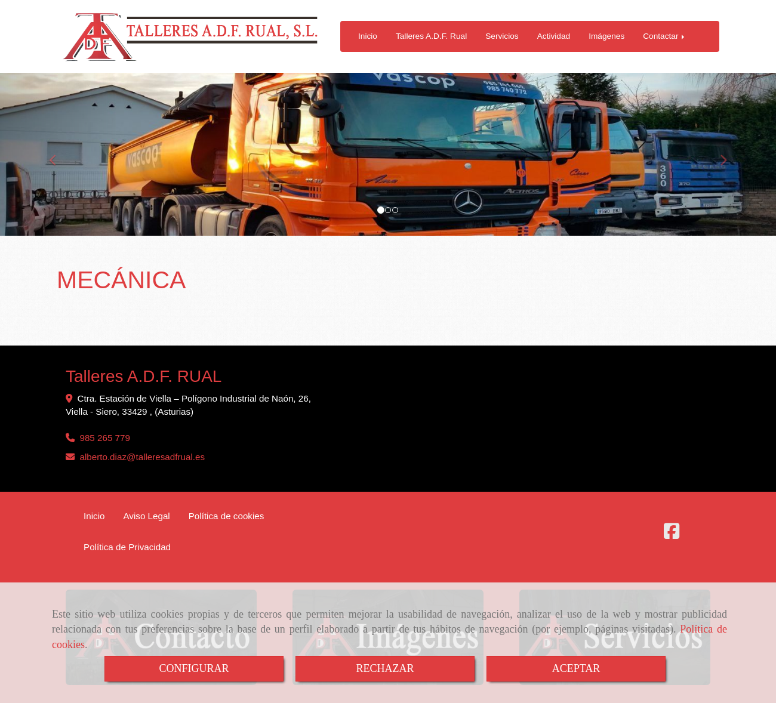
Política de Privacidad (127, 547)
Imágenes (606, 36)
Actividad (553, 36)
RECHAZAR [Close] (385, 668)
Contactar (664, 36)
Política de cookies (226, 516)
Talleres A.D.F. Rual (431, 36)
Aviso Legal (146, 516)
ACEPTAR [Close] (576, 668)
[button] (58, 154)
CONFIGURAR (194, 668)
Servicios (501, 36)
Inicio (367, 36)
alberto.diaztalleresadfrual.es (142, 457)
